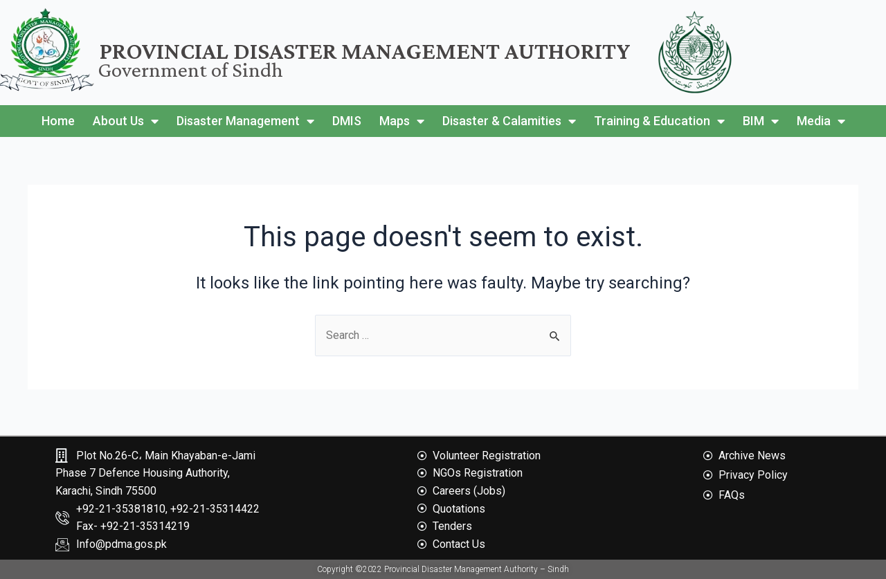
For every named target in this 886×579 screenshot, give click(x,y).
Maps (401, 121)
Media (821, 121)
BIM (761, 121)
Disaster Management (245, 121)
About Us (126, 121)
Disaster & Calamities (509, 121)
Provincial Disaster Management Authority (365, 50)
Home (58, 120)
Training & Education (659, 121)
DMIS (346, 120)
